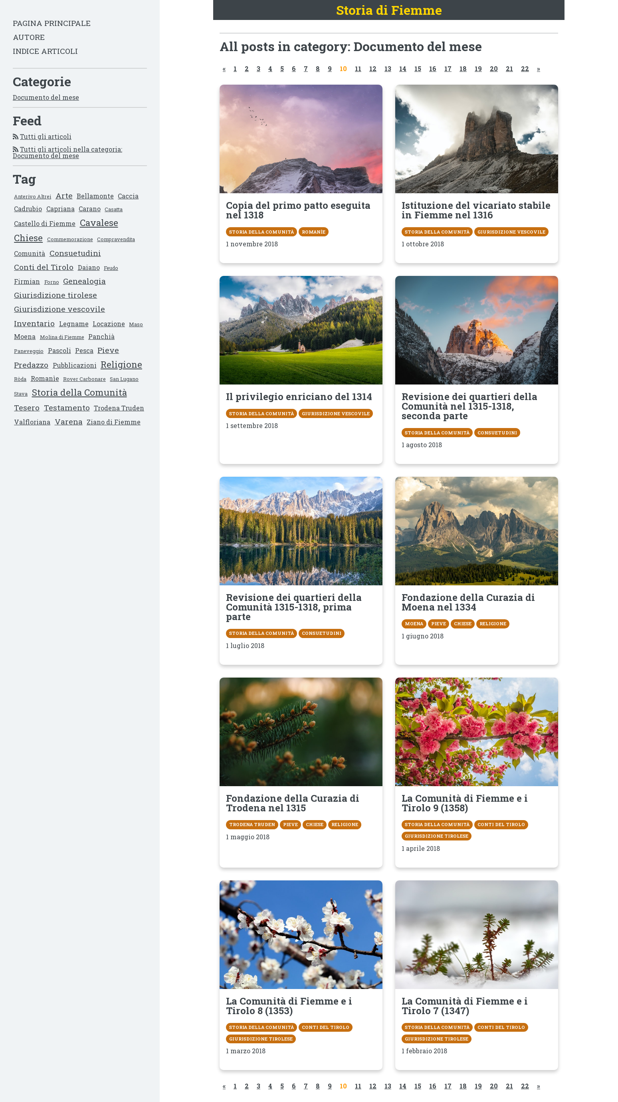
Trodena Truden (119, 408)
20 (494, 68)
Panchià (101, 336)
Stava (21, 393)
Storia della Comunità (79, 392)
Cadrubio (28, 208)
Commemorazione (70, 239)
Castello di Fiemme (44, 223)
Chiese (28, 238)
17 (448, 68)
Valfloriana (32, 422)
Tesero (27, 407)
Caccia (128, 196)
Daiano (89, 267)
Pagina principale (52, 23)
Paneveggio (29, 351)
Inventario (34, 323)
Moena (25, 336)
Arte (64, 195)
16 (432, 68)
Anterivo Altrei (32, 196)
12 (372, 68)
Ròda (20, 379)
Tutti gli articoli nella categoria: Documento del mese (67, 152)
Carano (90, 208)
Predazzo (31, 365)
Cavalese (99, 222)
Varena (69, 421)
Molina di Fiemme (62, 337)
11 (358, 68)
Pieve (108, 350)
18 (463, 68)
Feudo (111, 268)
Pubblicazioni (75, 365)
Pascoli (59, 350)
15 (417, 68)
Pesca (84, 350)
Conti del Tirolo (43, 267)
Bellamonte (95, 196)
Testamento (67, 407)
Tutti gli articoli (45, 136)
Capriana (60, 208)
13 (387, 68)
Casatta (114, 209)
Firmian (27, 281)
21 (509, 68)
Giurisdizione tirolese (55, 295)
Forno (51, 282)
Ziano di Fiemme (114, 422)
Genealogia (84, 281)
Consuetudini (75, 253)
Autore (29, 37)
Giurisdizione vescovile (59, 309)
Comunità (29, 253)
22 (525, 68)
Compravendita (116, 239)
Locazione (109, 323)
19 (478, 68)
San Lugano (124, 379)
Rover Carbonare (84, 379)
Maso (136, 324)
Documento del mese (46, 97)
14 (402, 68)
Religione (121, 364)
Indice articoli (45, 51)
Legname (74, 323)
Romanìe (45, 378)
